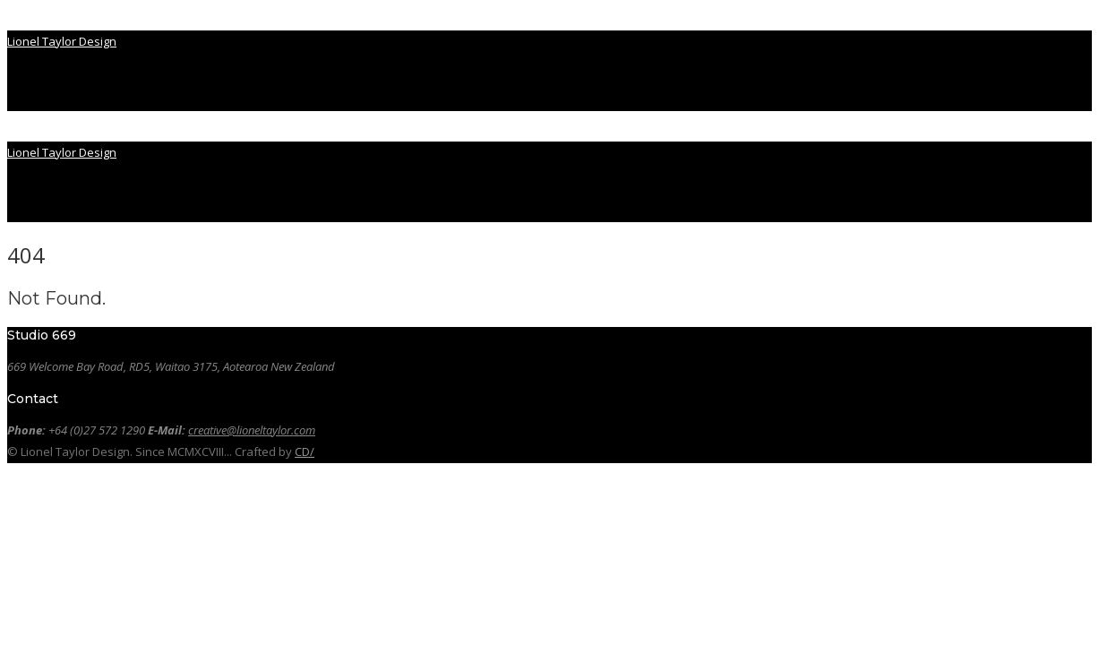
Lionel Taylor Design (61, 41)
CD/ (304, 451)
